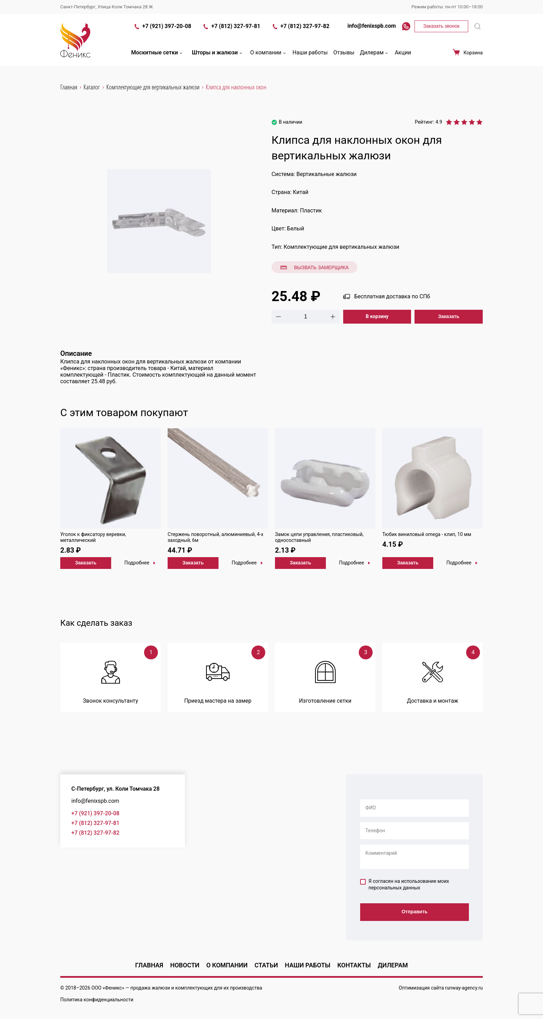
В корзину (377, 316)
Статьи (266, 965)
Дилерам (374, 56)
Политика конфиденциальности (96, 999)
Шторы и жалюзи (217, 56)
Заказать (449, 316)
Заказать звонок (441, 30)
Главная (149, 965)
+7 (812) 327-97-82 (300, 30)
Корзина (467, 56)
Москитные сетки (157, 56)
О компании (268, 56)
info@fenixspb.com (368, 29)
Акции (403, 56)
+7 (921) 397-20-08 (162, 30)
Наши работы (310, 56)
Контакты (354, 965)
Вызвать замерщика (314, 267)
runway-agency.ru (464, 988)
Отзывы (343, 56)
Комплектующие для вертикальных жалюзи (341, 247)
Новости (184, 965)
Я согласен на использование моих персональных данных (404, 884)
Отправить (414, 912)
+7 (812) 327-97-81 (231, 30)
